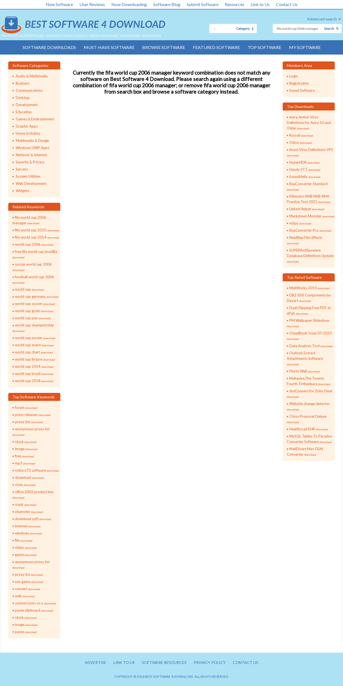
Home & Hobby (28, 133)
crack (25, 504)
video (26, 547)
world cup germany (37, 296)
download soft (33, 519)
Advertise (95, 662)
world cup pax (33, 318)
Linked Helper (306, 209)
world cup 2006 (34, 244)
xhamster (29, 511)
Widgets (22, 190)
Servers (22, 169)
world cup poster (35, 338)
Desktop (23, 97)
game (26, 554)
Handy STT (304, 169)
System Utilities (28, 176)
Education (24, 112)
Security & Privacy (30, 162)
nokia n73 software (37, 470)
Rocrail (301, 135)
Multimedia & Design (32, 140)
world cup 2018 (34, 381)
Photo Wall (304, 371)
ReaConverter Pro (310, 230)
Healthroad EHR (308, 429)
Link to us (124, 662)
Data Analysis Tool (311, 346)
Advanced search (322, 19)
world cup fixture (35, 359)
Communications (29, 90)
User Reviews (92, 4)
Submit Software (202, 4)
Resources (234, 4)
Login (293, 76)
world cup (29, 289)
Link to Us (260, 4)
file (24, 540)
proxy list (29, 422)
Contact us (245, 662)
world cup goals (34, 311)
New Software (59, 4)
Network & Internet (31, 155)
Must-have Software (109, 47)
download (29, 477)
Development (27, 104)
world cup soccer (35, 303)
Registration (299, 83)
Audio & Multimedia (32, 76)
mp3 (25, 463)
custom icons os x (35, 603)
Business (22, 83)
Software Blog (166, 4)
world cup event (34, 345)
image (26, 449)
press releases (33, 414)
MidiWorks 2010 (309, 288)
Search (329, 28)
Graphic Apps (27, 126)
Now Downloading (129, 4)
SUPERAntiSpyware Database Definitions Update (310, 255)
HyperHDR (304, 162)
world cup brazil (34, 373)
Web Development (31, 183)
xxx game (29, 581)
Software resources (164, 662)
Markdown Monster (311, 216)
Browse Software (163, 47)
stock (26, 441)
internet (27, 526)
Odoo (300, 142)
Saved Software (302, 90)
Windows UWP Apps (32, 147)
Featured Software (216, 47)
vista (25, 484)
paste (26, 632)
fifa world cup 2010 (37, 230)
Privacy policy (210, 662)
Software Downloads (49, 47)
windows (28, 533)
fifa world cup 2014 (37, 237)
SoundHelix (304, 176)
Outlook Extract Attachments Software (305, 358)
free (24, 456)
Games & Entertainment (35, 119)
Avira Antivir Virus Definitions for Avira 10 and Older (309, 122)
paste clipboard (34, 610)
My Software (305, 47)
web (25, 596)
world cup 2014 (34, 366)
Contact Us (287, 4)
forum (26, 407)
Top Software (264, 47)
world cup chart (34, 352)
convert (27, 589)
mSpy (300, 223)
